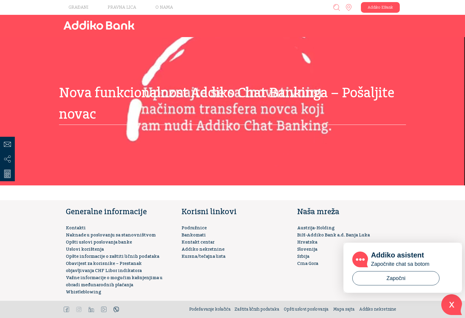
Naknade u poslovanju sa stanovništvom (111, 235)
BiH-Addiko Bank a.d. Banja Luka (333, 235)
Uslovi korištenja (85, 249)
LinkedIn (91, 309)
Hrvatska (307, 242)
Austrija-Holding (316, 228)
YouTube (104, 309)
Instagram (79, 309)
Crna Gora (307, 263)
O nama (164, 7)
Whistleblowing (83, 292)
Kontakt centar (197, 242)
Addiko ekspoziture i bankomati (349, 7)
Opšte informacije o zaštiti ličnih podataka (112, 256)
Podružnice (194, 228)
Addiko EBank (380, 7)
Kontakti (76, 228)
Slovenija (307, 249)
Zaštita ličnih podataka (257, 309)
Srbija (303, 256)
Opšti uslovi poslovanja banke (99, 242)
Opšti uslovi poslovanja (306, 309)
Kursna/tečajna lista (203, 256)
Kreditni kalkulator (7, 173)
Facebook (66, 309)
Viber (116, 309)
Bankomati (193, 235)
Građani (78, 7)
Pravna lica (122, 7)
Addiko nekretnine (202, 249)
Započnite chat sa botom (400, 264)
